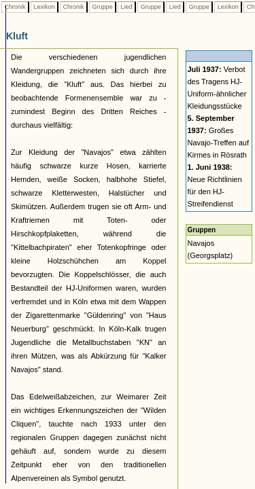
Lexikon (44, 6)
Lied (126, 6)
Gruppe (102, 6)
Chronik (15, 6)
